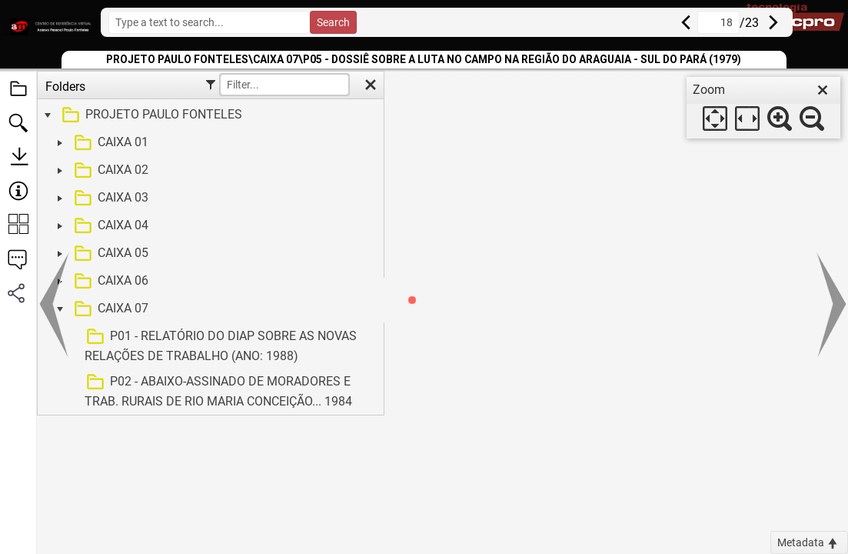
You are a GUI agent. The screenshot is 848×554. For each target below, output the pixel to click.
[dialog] (763, 107)
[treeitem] (209, 115)
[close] (822, 90)
